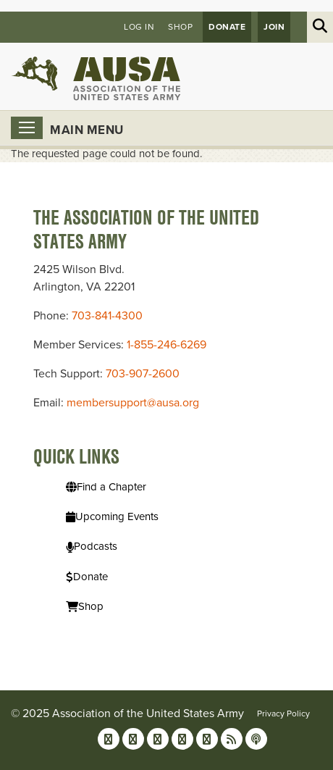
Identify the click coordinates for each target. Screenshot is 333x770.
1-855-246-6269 (166, 345)
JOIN (274, 27)
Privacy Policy (283, 713)
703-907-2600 (143, 374)
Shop (180, 27)
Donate (226, 27)
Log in (139, 27)
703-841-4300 (107, 316)
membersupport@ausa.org (133, 403)
